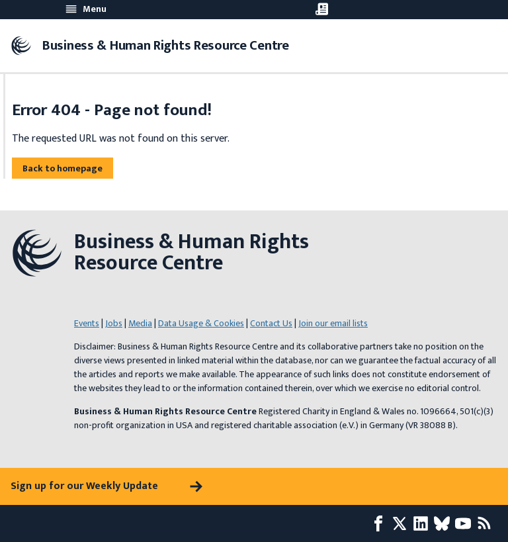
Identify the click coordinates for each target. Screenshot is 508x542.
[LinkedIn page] (423, 523)
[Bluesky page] (444, 523)
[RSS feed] (486, 523)
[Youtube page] (465, 523)
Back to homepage (62, 168)
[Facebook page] (381, 523)
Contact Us (271, 323)
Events (86, 323)
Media (140, 323)
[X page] (402, 523)
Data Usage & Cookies (201, 323)
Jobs (113, 323)
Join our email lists (333, 323)
